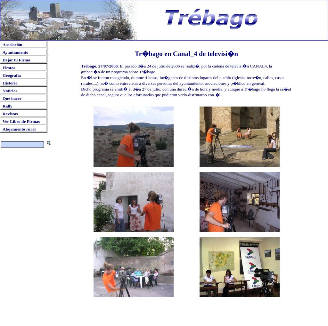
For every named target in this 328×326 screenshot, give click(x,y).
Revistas (10, 113)
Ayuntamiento (15, 52)
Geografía (12, 75)
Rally (7, 106)
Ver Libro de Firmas (21, 121)
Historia (10, 83)
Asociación (12, 44)
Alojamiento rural (19, 129)
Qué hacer (12, 98)
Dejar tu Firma (16, 60)
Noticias (10, 90)
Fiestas (9, 67)
